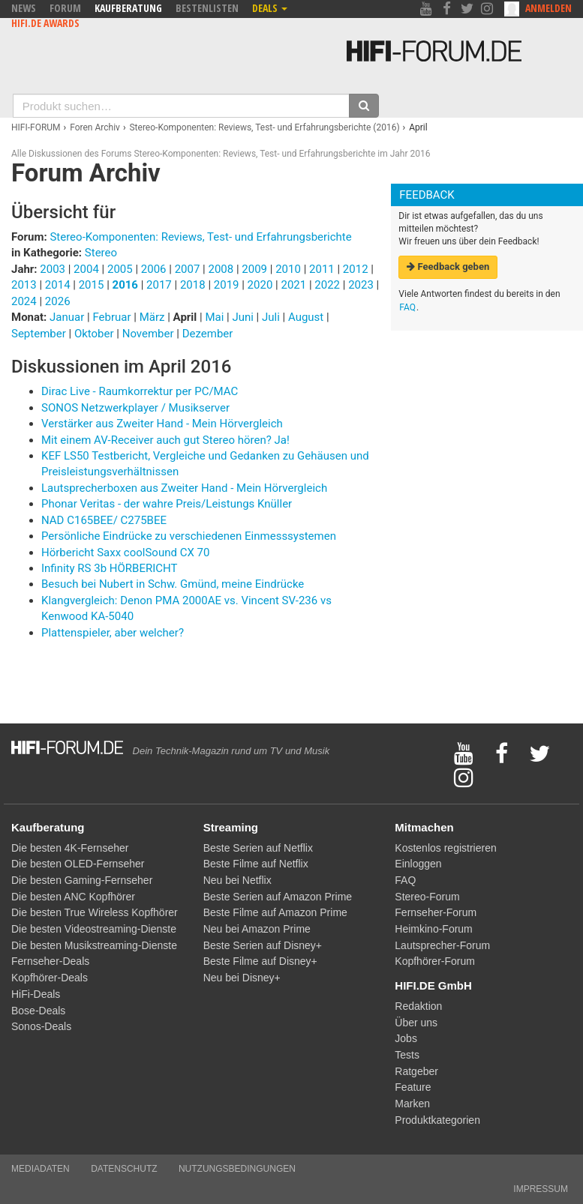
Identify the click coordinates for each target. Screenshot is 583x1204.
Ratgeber (416, 1071)
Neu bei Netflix (237, 880)
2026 (58, 301)
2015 (91, 285)
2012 (355, 269)
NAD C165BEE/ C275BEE (104, 520)
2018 (193, 285)
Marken (412, 1104)
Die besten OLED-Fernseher (77, 864)
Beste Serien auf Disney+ (262, 945)
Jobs (406, 1038)
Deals (269, 8)
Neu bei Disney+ (242, 978)
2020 (260, 285)
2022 (327, 285)
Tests (407, 1055)
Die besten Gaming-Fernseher (81, 880)
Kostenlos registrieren (445, 848)
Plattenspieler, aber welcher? (112, 632)
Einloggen (418, 864)
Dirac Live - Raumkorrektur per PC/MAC (139, 391)
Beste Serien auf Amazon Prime (277, 897)
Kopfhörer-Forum (435, 961)
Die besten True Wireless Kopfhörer (94, 912)
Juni (244, 317)
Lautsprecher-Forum (442, 945)
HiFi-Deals (35, 994)
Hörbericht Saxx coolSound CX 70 (125, 552)
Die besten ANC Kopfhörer (73, 897)
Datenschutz (124, 1169)
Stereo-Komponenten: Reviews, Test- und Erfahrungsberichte (200, 237)
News (23, 8)
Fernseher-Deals (50, 961)
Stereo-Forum (427, 897)
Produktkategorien (437, 1120)
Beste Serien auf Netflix (258, 848)
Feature (413, 1087)
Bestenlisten (207, 8)
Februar (113, 317)
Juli (272, 317)
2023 (361, 285)
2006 (154, 269)
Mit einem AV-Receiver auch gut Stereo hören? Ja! (165, 440)
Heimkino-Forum (433, 929)
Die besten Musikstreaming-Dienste (94, 945)
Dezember (207, 333)
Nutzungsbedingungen (237, 1169)
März (154, 317)
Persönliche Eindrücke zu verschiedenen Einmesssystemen (188, 536)
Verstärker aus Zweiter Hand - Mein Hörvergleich (162, 423)
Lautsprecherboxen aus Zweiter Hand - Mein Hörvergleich (184, 488)
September (39, 333)
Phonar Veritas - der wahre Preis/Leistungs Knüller (166, 504)
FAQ (407, 307)
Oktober (95, 333)
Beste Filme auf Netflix (255, 864)
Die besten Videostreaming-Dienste (93, 929)
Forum (65, 8)
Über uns (416, 1023)
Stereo (101, 252)
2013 (24, 285)
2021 (293, 285)
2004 (86, 269)
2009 (254, 269)
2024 (24, 301)
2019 (226, 285)
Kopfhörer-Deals (49, 978)
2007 (187, 269)
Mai (216, 317)
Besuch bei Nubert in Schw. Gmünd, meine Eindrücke (172, 584)
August (307, 317)
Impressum (540, 1189)
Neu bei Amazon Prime (257, 929)
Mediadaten (40, 1169)
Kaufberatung (128, 8)
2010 (288, 269)
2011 (322, 269)
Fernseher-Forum (435, 912)
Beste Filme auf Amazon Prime (275, 912)
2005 (120, 269)
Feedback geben (448, 266)
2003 (52, 269)
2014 (58, 285)
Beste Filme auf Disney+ (260, 961)
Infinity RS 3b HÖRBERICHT (109, 568)
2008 (220, 269)
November (149, 333)
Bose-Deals (38, 1011)
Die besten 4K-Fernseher (69, 848)
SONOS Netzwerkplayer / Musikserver (135, 408)
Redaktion (418, 1006)
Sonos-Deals (41, 1026)
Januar (68, 317)
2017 (159, 285)
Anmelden (548, 8)
